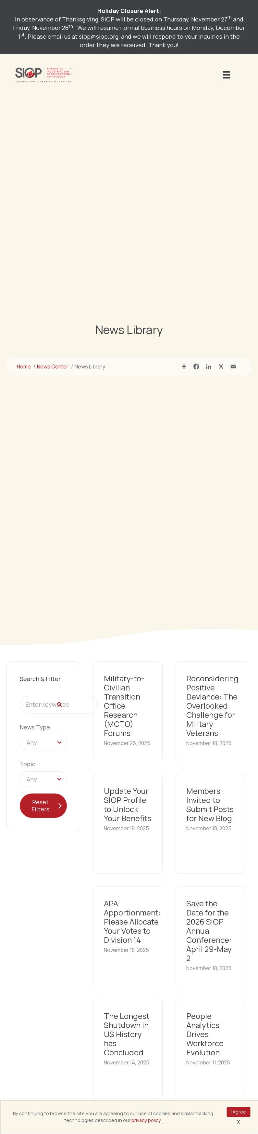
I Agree (238, 1112)
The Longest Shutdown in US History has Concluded (126, 1034)
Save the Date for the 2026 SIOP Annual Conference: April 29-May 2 (209, 930)
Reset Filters (40, 805)
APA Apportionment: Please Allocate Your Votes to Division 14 (132, 921)
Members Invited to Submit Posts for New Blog (210, 804)
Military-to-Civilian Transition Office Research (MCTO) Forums (124, 705)
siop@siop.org (98, 36)
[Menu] (231, 75)
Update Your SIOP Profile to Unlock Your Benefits (127, 804)
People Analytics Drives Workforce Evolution (205, 1034)
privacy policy (146, 1120)
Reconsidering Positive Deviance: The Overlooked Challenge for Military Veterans (212, 705)
